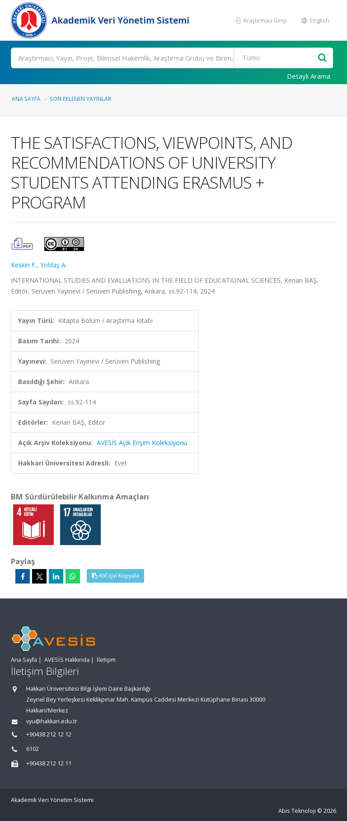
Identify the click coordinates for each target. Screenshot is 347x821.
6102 (32, 749)
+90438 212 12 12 (48, 734)
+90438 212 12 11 (48, 763)
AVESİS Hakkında (66, 660)
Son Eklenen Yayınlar (80, 98)
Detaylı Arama (308, 76)
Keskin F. (24, 265)
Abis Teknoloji (297, 811)
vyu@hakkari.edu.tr (51, 721)
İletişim (106, 660)
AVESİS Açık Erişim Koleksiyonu (142, 442)
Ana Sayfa (26, 98)
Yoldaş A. (53, 265)
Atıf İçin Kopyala (115, 575)
